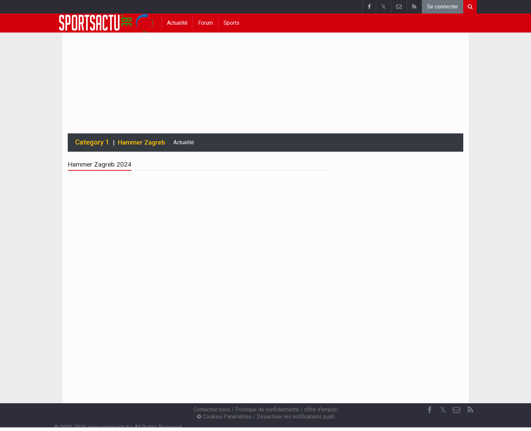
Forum (205, 23)
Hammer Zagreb (141, 142)
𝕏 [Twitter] (443, 410)
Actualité (177, 23)
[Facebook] (429, 410)
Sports (231, 23)
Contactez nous (211, 409)
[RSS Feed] (470, 410)
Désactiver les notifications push (296, 416)
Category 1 (92, 142)
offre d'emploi (321, 409)
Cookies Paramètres (224, 416)
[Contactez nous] (456, 410)
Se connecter (442, 6)
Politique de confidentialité (267, 409)
